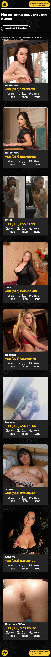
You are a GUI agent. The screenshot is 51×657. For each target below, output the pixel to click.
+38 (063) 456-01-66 (20, 426)
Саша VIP (10, 556)
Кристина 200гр (15, 624)
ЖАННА (9, 489)
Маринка (10, 422)
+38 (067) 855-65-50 (20, 156)
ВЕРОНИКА (12, 85)
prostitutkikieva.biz (15, 28)
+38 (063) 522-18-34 (20, 493)
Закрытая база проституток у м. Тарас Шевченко (39, 4)
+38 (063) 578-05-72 (20, 628)
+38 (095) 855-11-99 (20, 224)
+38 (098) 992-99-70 (20, 358)
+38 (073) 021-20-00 (20, 560)
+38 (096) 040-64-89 (21, 291)
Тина (8, 287)
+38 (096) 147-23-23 (20, 89)
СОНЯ (8, 220)
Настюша (10, 354)
